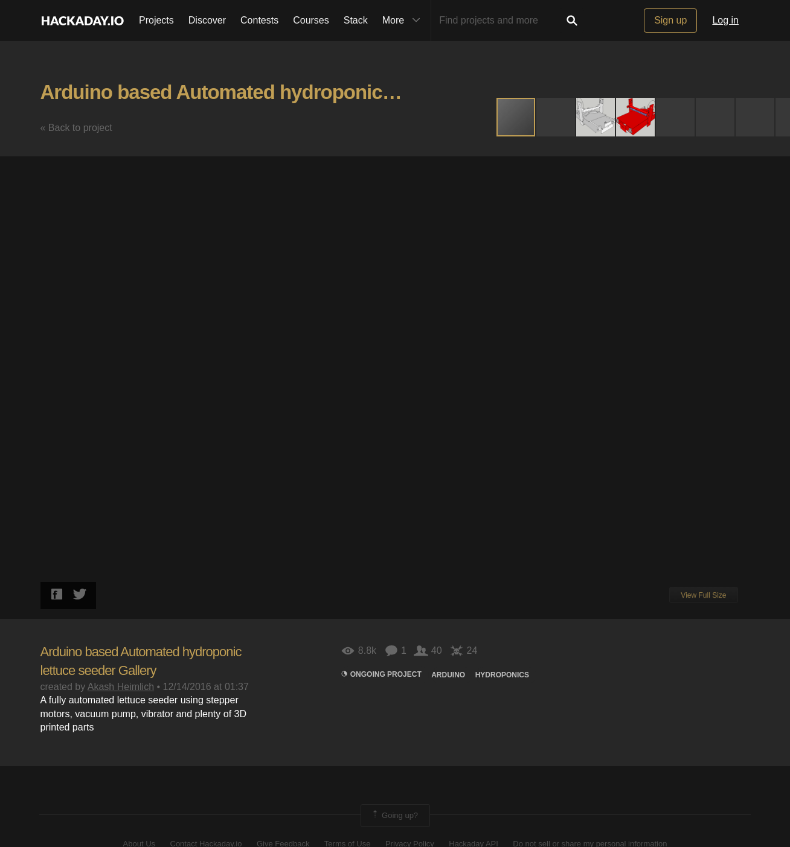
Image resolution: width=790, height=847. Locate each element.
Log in (725, 20)
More (404, 20)
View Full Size (703, 595)
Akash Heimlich (121, 687)
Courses (311, 20)
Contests (259, 20)
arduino (448, 675)
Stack (356, 20)
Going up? (394, 815)
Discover (207, 20)
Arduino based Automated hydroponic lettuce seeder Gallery (310, 92)
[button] (556, 117)
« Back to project (76, 128)
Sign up (670, 20)
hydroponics (502, 675)
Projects (156, 20)
